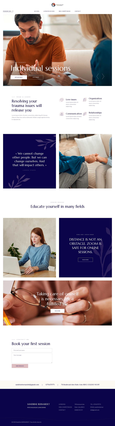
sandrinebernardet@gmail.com (27, 385)
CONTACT (62, 410)
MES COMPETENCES (65, 407)
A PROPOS (62, 404)
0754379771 (50, 385)
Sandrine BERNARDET (22, 422)
